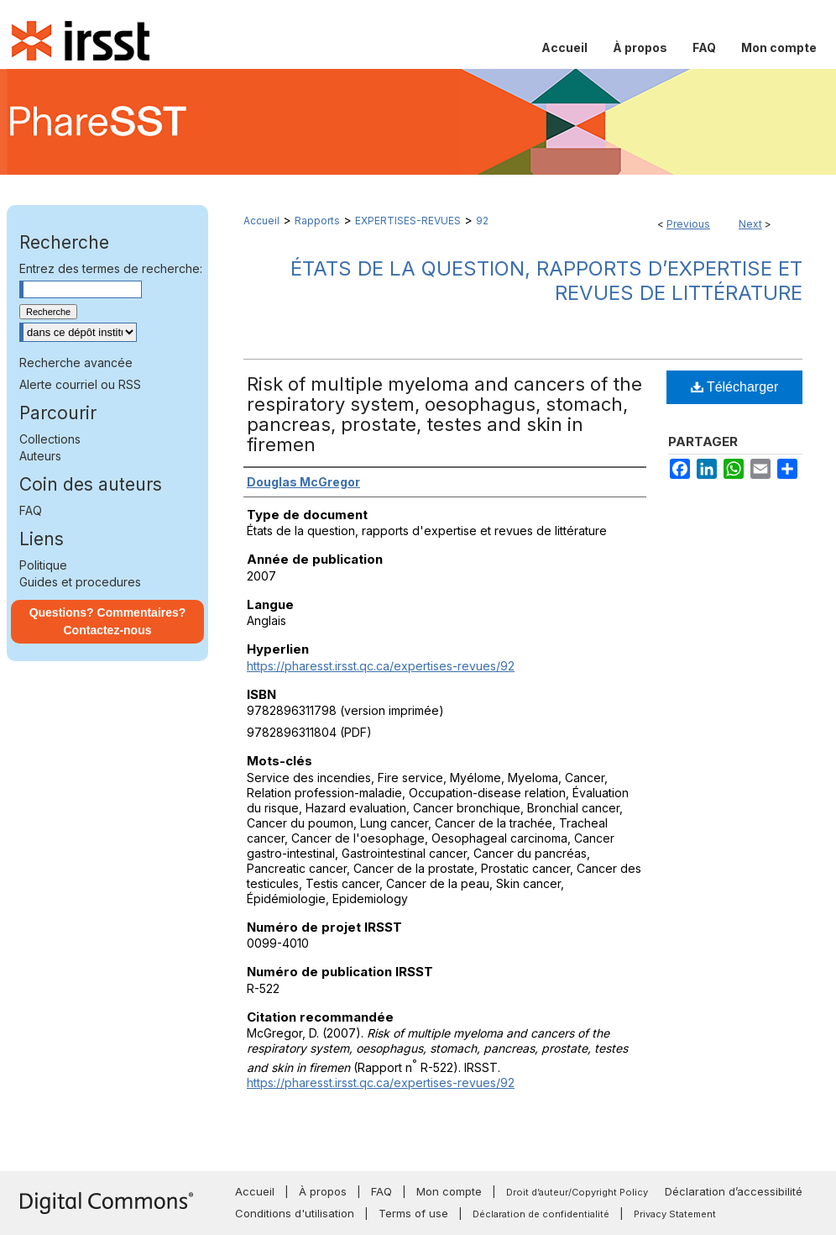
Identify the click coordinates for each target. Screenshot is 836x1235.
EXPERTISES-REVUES (408, 220)
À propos (323, 1191)
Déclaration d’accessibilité (733, 1191)
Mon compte (449, 1191)
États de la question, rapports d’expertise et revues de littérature (546, 280)
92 (482, 220)
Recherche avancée (76, 362)
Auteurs (40, 456)
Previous (688, 224)
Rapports (317, 220)
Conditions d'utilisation (294, 1213)
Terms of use (413, 1213)
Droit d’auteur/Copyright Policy (577, 1192)
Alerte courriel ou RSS (80, 384)
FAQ (30, 510)
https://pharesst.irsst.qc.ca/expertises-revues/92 (381, 666)
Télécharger (735, 387)
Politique (43, 565)
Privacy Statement (675, 1214)
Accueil (261, 220)
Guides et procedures (80, 582)
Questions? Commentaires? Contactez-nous (107, 621)
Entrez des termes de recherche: (110, 268)
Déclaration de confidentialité (541, 1214)
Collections (50, 439)
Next (750, 224)
